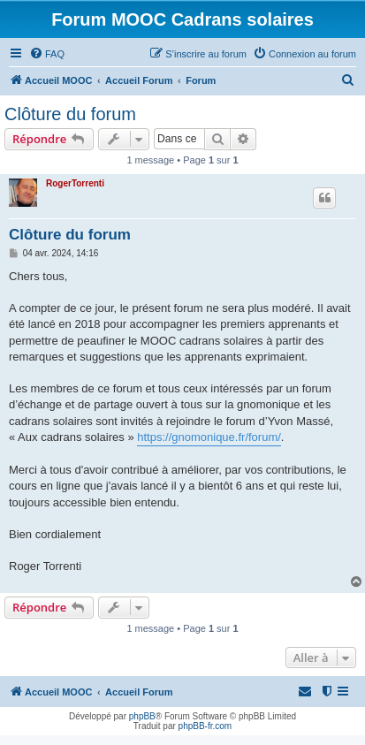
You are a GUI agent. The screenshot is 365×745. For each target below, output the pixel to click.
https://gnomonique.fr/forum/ (209, 437)
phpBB (142, 716)
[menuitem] (47, 54)
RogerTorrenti (75, 183)
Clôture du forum (70, 114)
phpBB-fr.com (205, 726)
